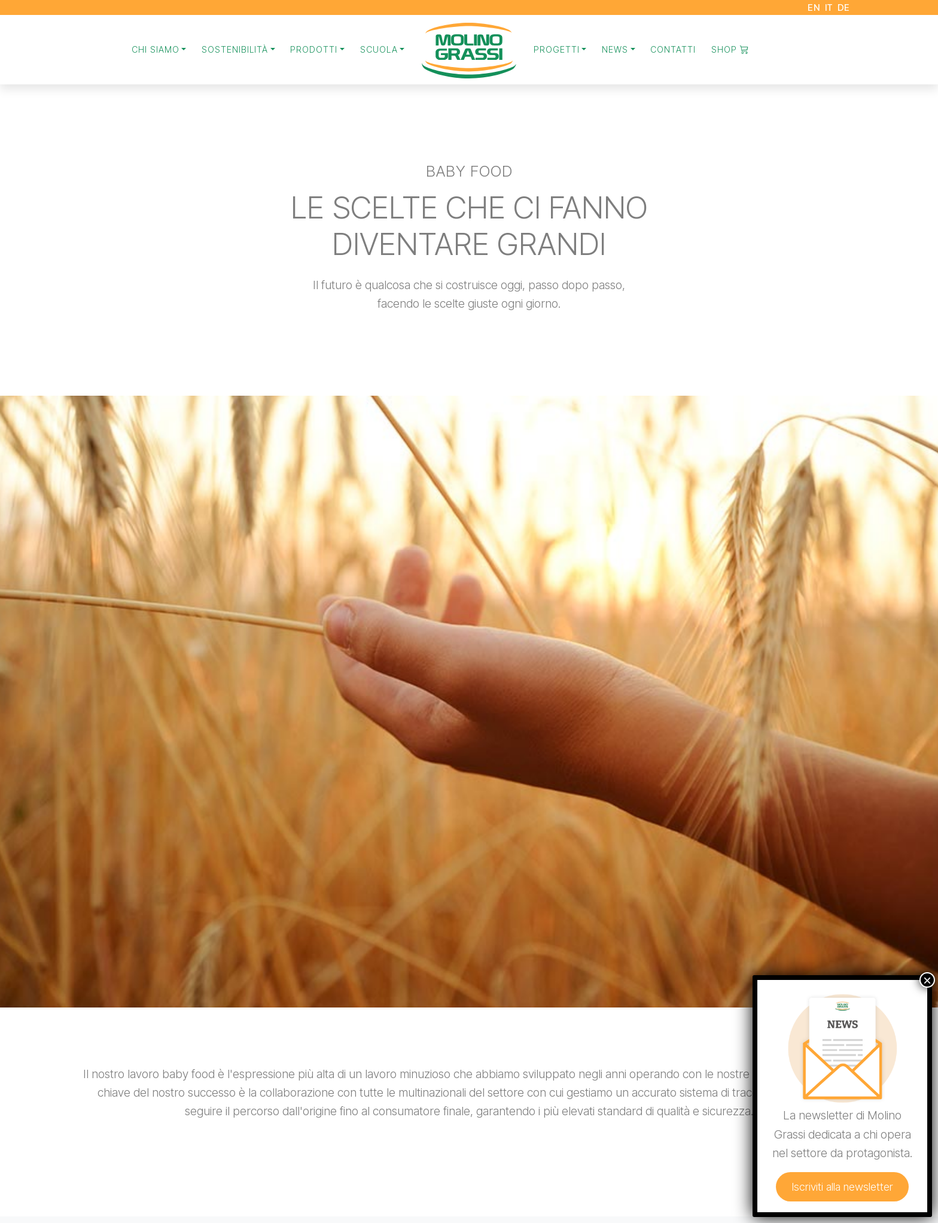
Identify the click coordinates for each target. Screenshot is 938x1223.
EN (814, 7)
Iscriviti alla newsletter (852, 1204)
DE (844, 7)
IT (829, 7)
